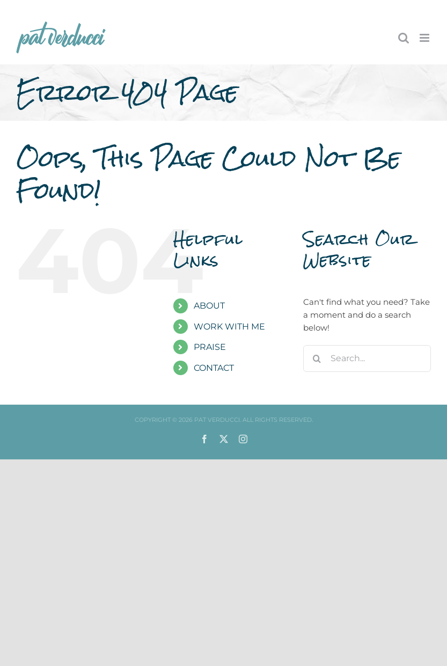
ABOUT (209, 306)
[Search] (316, 358)
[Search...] (367, 358)
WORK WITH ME (229, 326)
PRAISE (210, 347)
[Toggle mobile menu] (425, 37)
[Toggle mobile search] (403, 37)
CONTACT (214, 368)
